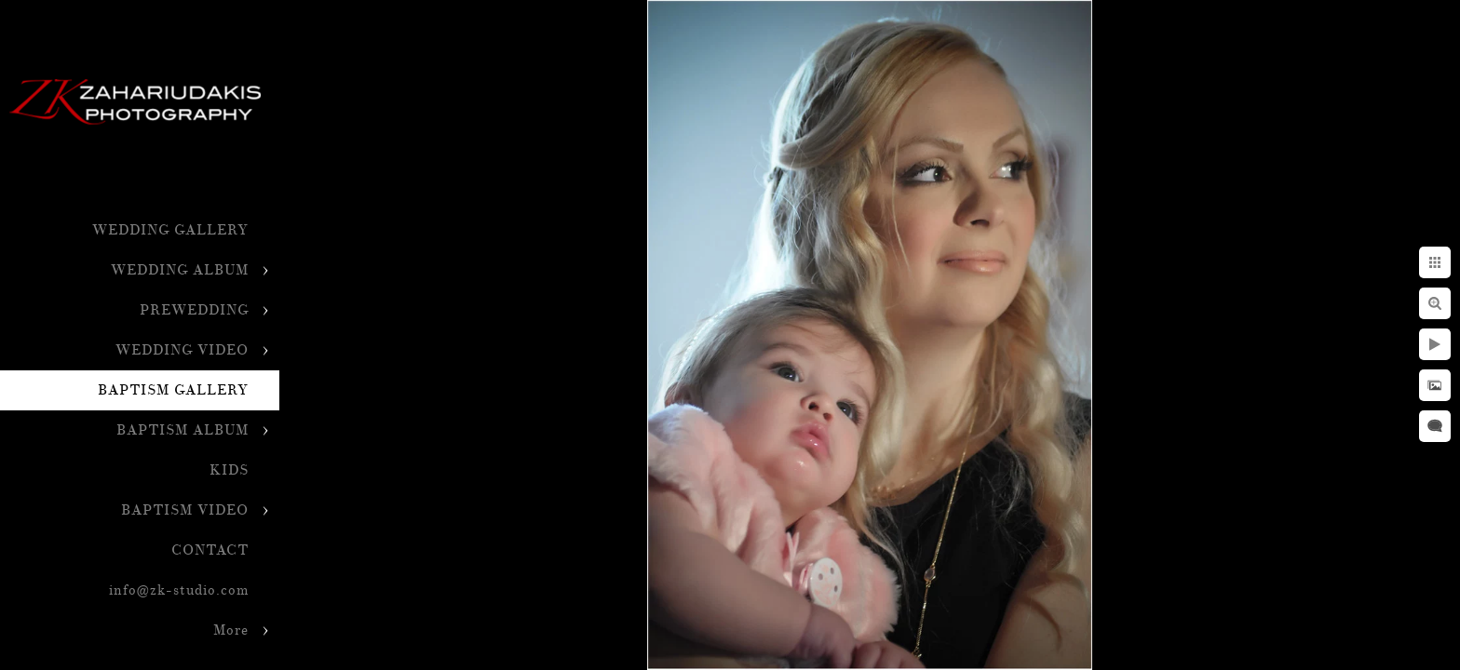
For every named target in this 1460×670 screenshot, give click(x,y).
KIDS (229, 470)
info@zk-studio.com (179, 590)
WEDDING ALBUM (180, 270)
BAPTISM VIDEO (185, 510)
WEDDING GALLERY (170, 230)
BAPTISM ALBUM (182, 430)
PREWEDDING (194, 310)
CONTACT (210, 550)
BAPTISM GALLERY (173, 390)
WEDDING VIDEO (182, 350)
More (231, 630)
